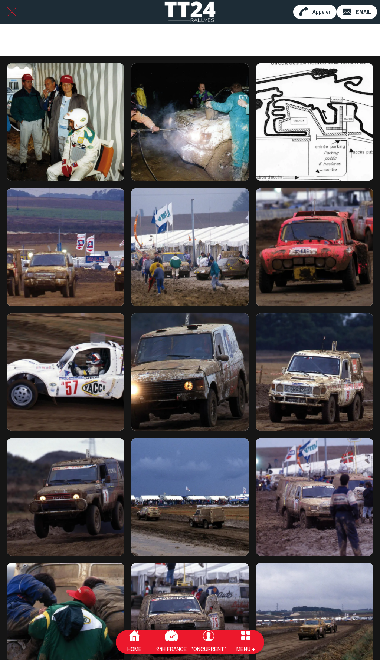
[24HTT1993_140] (189, 247)
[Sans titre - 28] (189, 122)
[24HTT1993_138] (65, 372)
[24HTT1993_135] (65, 497)
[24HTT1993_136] (314, 372)
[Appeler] (315, 12)
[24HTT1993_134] (189, 497)
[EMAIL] (357, 12)
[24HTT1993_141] (65, 247)
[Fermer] (11, 11)
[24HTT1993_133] (314, 497)
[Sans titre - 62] (65, 122)
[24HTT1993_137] (189, 372)
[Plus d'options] (245, 642)
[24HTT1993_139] (314, 247)
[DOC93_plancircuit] (314, 122)
